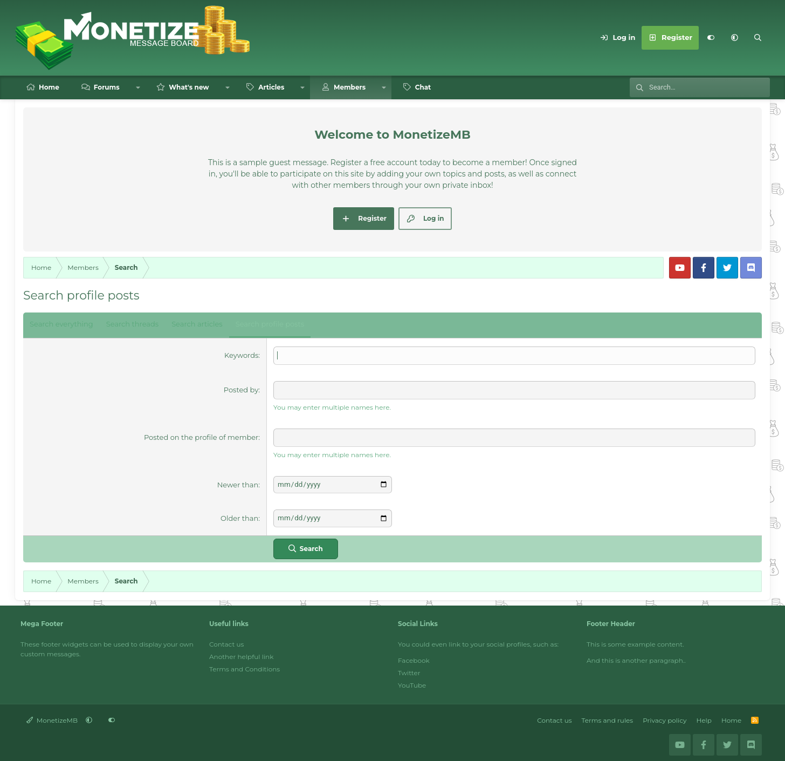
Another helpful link (241, 654)
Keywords (241, 355)
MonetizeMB (52, 718)
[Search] (758, 38)
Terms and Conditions (244, 666)
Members (350, 87)
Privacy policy (664, 718)
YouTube (412, 682)
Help (704, 718)
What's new (189, 87)
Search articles (197, 324)
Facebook (414, 658)
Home (49, 87)
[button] (734, 38)
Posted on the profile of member (201, 436)
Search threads (132, 324)
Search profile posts (270, 324)
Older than (239, 516)
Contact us (226, 641)
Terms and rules (607, 718)
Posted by (241, 389)
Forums (107, 87)
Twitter (409, 670)
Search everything (61, 324)
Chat (423, 87)
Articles (271, 87)
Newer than (238, 483)
